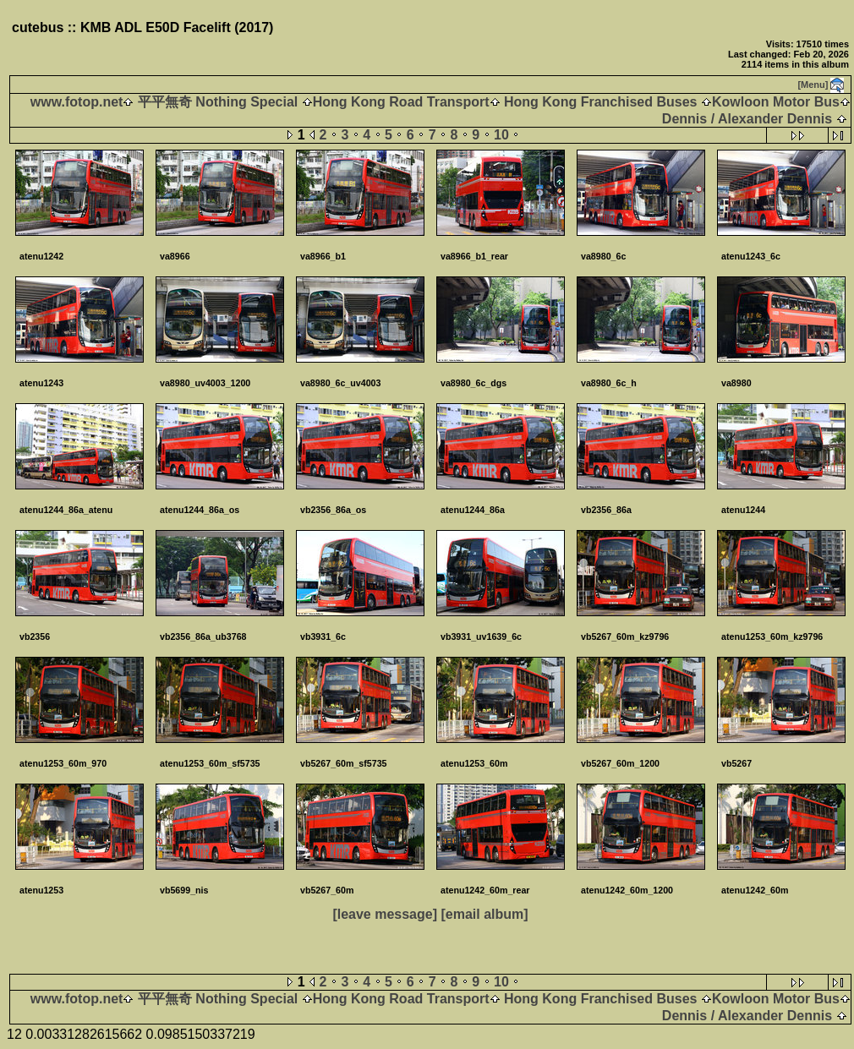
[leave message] (384, 914)
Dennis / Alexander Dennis (747, 119)
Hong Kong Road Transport (401, 102)
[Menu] (812, 84)
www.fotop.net (76, 102)
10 (501, 135)
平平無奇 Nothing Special (217, 102)
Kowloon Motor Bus (776, 102)
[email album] (484, 914)
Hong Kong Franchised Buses (601, 102)
